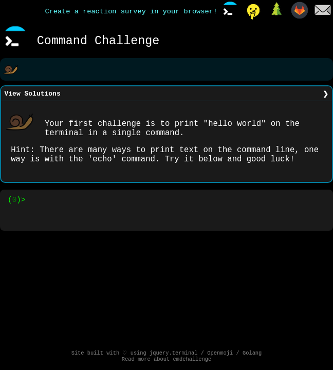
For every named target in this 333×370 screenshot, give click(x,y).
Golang (252, 353)
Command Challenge (98, 41)
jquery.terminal (174, 353)
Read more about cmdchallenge (167, 360)
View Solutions (33, 94)
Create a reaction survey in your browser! (131, 11)
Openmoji (220, 353)
